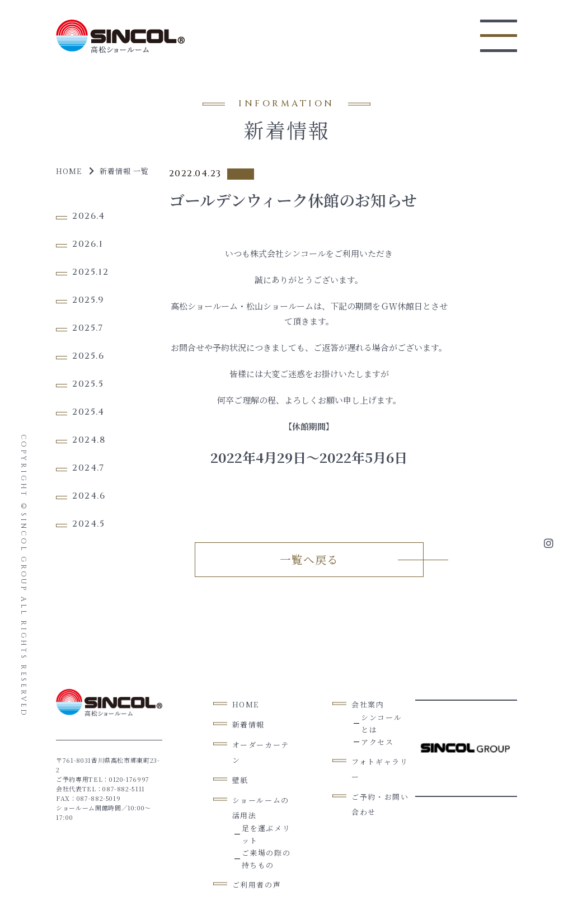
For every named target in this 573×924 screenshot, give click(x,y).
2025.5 (88, 384)
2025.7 (88, 328)
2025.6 (88, 356)
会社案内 (367, 703)
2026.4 (88, 216)
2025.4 (88, 412)
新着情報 (248, 724)
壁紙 (240, 779)
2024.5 (88, 524)
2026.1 (88, 244)
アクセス (377, 741)
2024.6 (89, 496)
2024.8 (89, 440)
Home (69, 171)
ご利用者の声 (256, 884)
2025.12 (90, 272)
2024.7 (88, 468)
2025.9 (88, 300)
